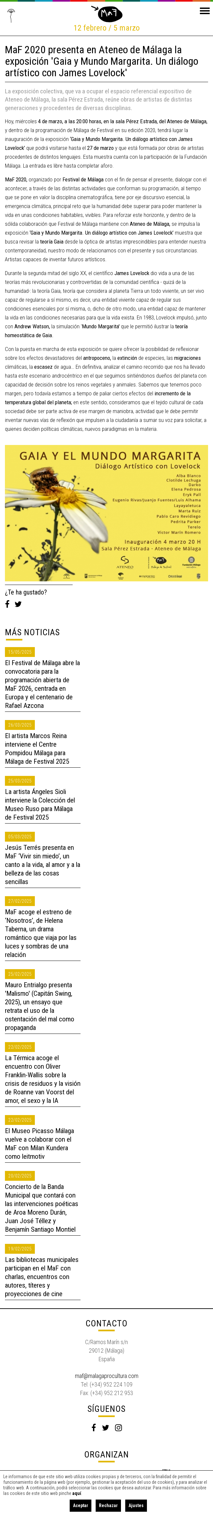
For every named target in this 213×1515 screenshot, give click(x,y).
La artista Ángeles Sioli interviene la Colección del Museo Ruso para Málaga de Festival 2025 (40, 804)
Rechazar (108, 1505)
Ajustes (136, 1505)
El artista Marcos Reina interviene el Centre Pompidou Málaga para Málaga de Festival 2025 (37, 748)
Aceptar (80, 1505)
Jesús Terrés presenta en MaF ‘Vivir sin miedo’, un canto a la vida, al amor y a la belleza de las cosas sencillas (42, 865)
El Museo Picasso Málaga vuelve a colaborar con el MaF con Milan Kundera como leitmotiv (39, 1143)
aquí (76, 1493)
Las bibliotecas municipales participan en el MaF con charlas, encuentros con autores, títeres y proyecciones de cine (42, 1277)
